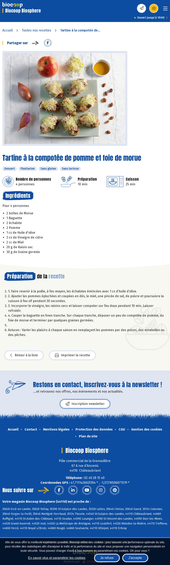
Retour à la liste (24, 355)
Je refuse (107, 558)
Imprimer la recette (72, 355)
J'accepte (135, 558)
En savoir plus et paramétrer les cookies (56, 558)
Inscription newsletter (85, 404)
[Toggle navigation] (165, 9)
